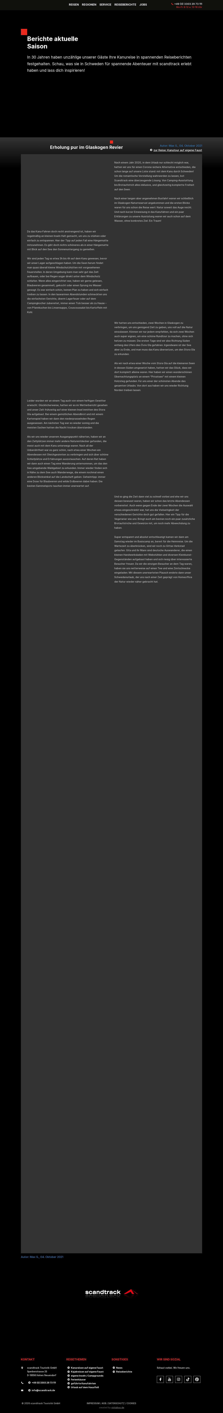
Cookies (131, 1403)
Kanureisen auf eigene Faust (87, 1367)
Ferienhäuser (78, 1379)
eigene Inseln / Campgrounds (87, 1375)
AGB (104, 1403)
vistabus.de (117, 1407)
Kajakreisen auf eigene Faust (87, 1371)
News (119, 1367)
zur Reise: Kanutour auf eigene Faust (177, 150)
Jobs (143, 4)
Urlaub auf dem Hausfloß (85, 1387)
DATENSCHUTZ (116, 1403)
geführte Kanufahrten (83, 1383)
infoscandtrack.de (43, 1390)
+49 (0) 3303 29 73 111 (188, 3)
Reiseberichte (124, 1371)
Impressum (93, 1403)
